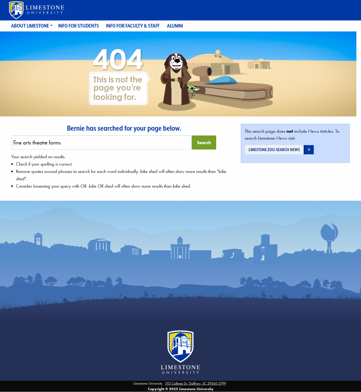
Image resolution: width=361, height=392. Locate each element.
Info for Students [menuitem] (78, 26)
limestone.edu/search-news (274, 149)
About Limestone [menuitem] (30, 26)
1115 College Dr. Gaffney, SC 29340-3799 (195, 383)
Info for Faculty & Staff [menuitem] (133, 26)
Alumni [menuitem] (175, 26)
